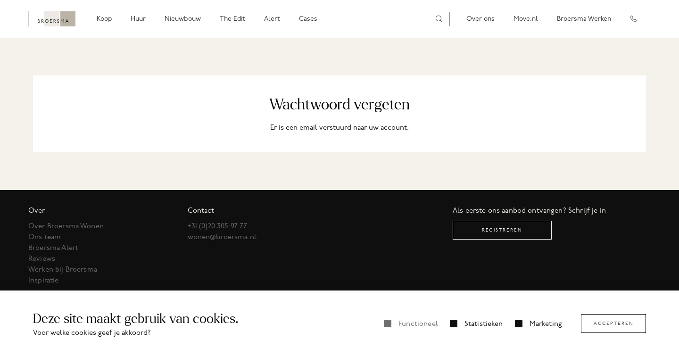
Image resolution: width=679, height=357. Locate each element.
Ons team (44, 236)
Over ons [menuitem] (480, 18)
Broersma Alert (53, 247)
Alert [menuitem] (272, 18)
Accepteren (614, 323)
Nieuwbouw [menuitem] (183, 18)
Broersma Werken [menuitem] (584, 18)
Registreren (502, 230)
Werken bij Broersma (62, 269)
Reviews (41, 258)
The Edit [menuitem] (232, 18)
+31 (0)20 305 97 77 (218, 226)
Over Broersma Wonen (66, 226)
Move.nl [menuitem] (525, 18)
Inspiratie (43, 280)
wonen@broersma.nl (222, 236)
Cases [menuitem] (308, 18)
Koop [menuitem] (104, 18)
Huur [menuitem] (138, 18)
